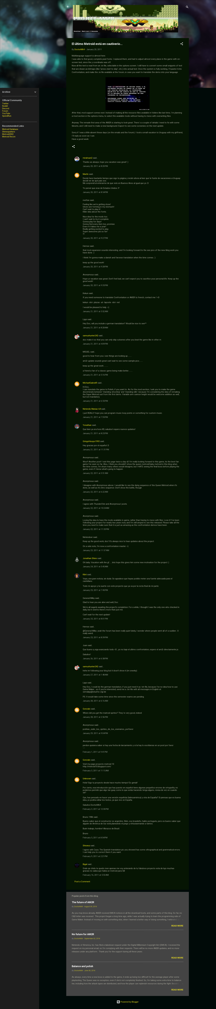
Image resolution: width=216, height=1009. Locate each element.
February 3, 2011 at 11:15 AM (96, 770)
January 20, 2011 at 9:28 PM (95, 266)
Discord (5, 108)
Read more (177, 926)
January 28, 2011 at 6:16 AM (95, 701)
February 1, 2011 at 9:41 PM (95, 752)
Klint (85, 574)
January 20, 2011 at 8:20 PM (95, 166)
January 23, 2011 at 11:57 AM (96, 550)
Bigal (85, 864)
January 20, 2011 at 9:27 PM (95, 238)
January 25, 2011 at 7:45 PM (95, 590)
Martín (85, 174)
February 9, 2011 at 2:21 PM (95, 856)
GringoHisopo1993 (91, 441)
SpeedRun (6, 116)
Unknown (87, 778)
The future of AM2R (83, 902)
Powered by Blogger (128, 1002)
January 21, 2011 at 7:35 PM (95, 417)
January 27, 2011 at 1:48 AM (95, 675)
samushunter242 (90, 335)
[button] (181, 44)
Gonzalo (86, 709)
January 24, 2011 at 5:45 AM (95, 566)
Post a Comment (82, 881)
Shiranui (86, 845)
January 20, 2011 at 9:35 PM (95, 285)
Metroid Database (10, 129)
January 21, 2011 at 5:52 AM (95, 311)
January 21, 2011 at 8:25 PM (95, 433)
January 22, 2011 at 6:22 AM (95, 492)
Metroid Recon (8, 136)
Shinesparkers (8, 131)
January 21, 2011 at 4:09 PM (95, 344)
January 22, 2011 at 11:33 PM (96, 529)
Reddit (5, 106)
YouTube (6, 113)
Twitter (5, 103)
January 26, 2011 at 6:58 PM (95, 658)
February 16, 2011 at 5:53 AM (96, 875)
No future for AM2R (83, 934)
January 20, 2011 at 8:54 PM (95, 192)
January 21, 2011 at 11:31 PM (96, 449)
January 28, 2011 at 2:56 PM (95, 717)
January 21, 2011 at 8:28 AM (95, 327)
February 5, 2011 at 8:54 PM (95, 837)
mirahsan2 (87, 158)
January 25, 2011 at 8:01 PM (95, 619)
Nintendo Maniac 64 (92, 409)
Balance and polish (82, 966)
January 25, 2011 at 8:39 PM (95, 637)
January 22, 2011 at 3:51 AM (95, 473)
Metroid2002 (7, 134)
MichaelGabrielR (90, 383)
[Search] (187, 7)
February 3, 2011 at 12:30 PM (96, 809)
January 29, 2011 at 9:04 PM (95, 733)
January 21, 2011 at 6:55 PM (95, 401)
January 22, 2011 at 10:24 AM (96, 508)
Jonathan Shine (90, 558)
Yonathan (87, 425)
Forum (5, 111)
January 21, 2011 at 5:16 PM (95, 375)
